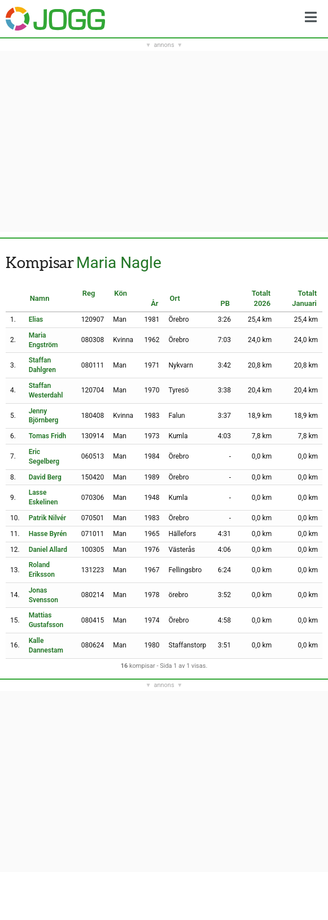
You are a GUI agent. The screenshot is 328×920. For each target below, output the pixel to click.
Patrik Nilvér (47, 518)
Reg (88, 293)
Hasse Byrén (48, 534)
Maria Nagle (118, 262)
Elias (36, 319)
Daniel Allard (48, 550)
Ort (175, 298)
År (154, 303)
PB (225, 303)
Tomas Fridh (48, 436)
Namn (40, 298)
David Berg (45, 477)
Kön (120, 293)
